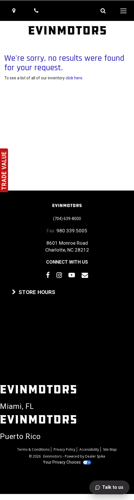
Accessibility (89, 449)
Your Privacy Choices (67, 462)
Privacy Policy (64, 449)
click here (74, 78)
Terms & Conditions (33, 449)
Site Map (110, 449)
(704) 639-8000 (67, 218)
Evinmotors (52, 456)
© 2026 (36, 456)
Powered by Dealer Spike (85, 456)
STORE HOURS (33, 292)
